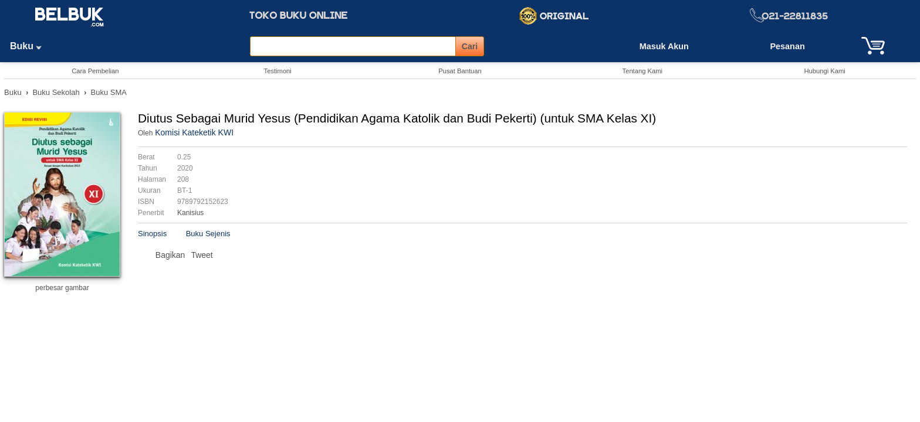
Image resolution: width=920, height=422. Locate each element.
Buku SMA (109, 92)
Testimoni (278, 70)
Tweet (201, 255)
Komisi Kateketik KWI (194, 132)
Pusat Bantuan (459, 70)
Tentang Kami (642, 70)
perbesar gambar (62, 288)
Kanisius (190, 213)
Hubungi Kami (824, 70)
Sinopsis (152, 233)
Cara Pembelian (95, 70)
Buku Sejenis (208, 233)
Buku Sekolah (55, 92)
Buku (30, 46)
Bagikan (170, 255)
